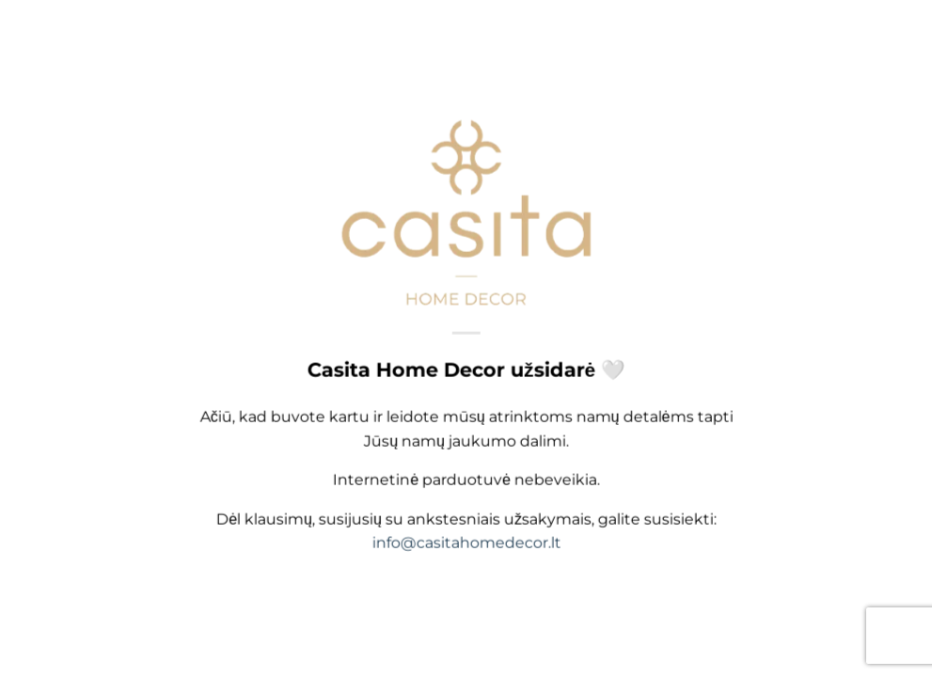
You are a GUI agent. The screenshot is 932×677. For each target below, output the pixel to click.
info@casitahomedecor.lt (466, 545)
